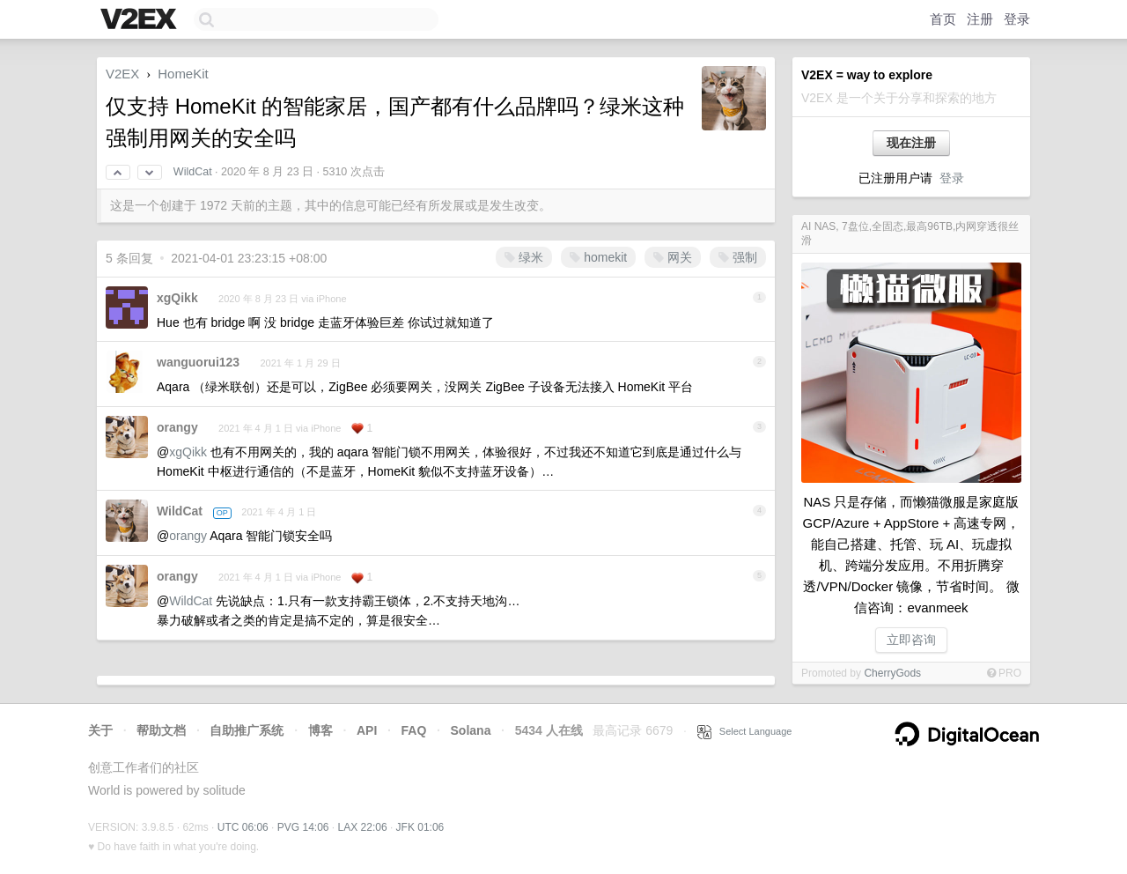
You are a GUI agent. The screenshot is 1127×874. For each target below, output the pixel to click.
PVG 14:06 (303, 827)
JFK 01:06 (420, 827)
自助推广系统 (247, 730)
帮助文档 (161, 730)
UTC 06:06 (243, 827)
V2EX (122, 73)
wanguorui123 (198, 362)
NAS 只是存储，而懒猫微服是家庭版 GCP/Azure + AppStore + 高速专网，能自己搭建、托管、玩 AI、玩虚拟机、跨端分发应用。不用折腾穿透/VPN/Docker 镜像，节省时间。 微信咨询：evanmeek (911, 554)
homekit (598, 257)
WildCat (192, 172)
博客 (320, 730)
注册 (980, 18)
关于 (100, 730)
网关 (672, 257)
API (367, 730)
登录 (1017, 18)
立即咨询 (911, 640)
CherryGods (892, 673)
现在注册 (911, 143)
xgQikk (177, 298)
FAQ (414, 730)
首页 (943, 18)
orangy (177, 427)
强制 (737, 257)
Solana (471, 730)
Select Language (744, 731)
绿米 (524, 257)
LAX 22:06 (362, 827)
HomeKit (183, 73)
